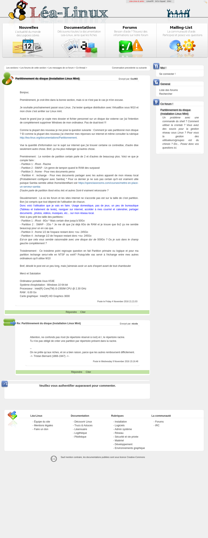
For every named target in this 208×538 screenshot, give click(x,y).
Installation (121, 421)
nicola (135, 324)
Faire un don (41, 429)
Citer (83, 312)
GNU (169, 1)
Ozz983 (134, 79)
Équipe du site (42, 421)
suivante (143, 68)
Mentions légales (43, 425)
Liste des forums (168, 90)
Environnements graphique (130, 448)
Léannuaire (80, 429)
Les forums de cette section (33, 68)
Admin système (123, 429)
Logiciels (120, 425)
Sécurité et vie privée (126, 436)
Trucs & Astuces (83, 425)
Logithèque (80, 433)
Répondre (71, 312)
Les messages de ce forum (61, 68)
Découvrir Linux (83, 421)
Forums (159, 421)
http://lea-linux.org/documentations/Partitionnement (48, 137)
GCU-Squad (160, 1)
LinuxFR (150, 1)
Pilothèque (80, 436)
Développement (123, 444)
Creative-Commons (136, 457)
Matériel (119, 440)
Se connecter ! (167, 74)
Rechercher (165, 93)
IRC (157, 425)
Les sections (12, 68)
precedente (130, 68)
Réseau (119, 433)
